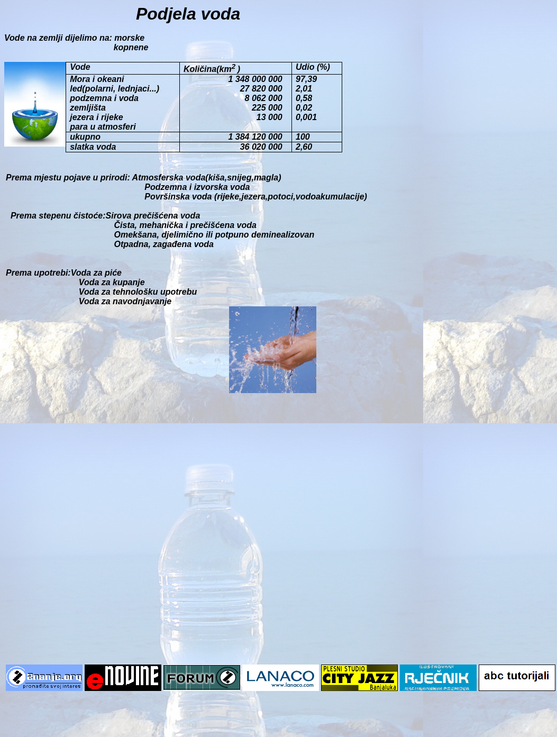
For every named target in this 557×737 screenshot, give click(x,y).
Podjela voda (190, 13)
